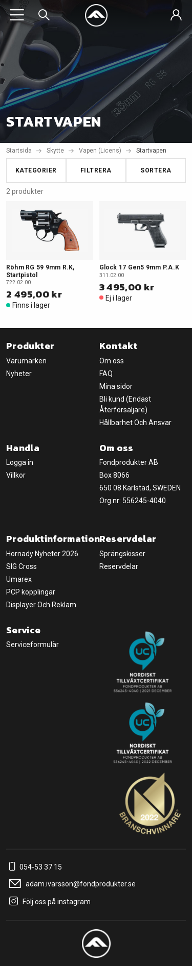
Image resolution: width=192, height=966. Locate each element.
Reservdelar (118, 566)
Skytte (55, 150)
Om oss (111, 361)
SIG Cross (21, 566)
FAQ (106, 373)
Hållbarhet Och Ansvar (135, 422)
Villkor (16, 475)
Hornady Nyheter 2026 (42, 554)
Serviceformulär (32, 644)
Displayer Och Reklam (41, 605)
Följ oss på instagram (48, 902)
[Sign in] (176, 15)
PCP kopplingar (30, 592)
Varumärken (26, 361)
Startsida (19, 150)
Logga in (19, 462)
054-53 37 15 (34, 867)
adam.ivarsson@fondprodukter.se (71, 884)
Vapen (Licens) (100, 150)
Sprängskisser (122, 554)
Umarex (19, 579)
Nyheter (19, 373)
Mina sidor (116, 386)
